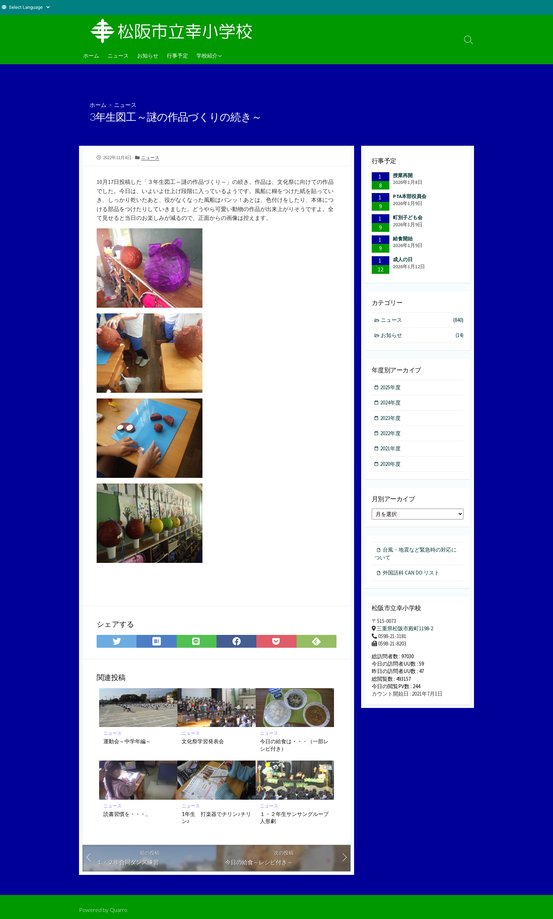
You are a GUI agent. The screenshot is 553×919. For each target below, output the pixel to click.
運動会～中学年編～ (127, 741)
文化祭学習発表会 (203, 741)
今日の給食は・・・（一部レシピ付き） (294, 744)
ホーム (91, 55)
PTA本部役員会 (409, 196)
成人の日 (403, 259)
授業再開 (403, 175)
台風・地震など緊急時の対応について (416, 554)
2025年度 (391, 387)
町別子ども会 (408, 217)
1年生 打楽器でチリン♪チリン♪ (216, 817)
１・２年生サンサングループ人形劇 (294, 817)
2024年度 (391, 403)
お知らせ (147, 55)
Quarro (118, 910)
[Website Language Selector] (29, 7)
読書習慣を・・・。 (127, 814)
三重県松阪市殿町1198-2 (405, 629)
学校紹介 (207, 55)
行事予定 (177, 55)
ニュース (118, 55)
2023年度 (391, 418)
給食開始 (403, 238)
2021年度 (391, 449)
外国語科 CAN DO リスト (411, 573)
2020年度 (391, 464)
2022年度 (391, 433)
